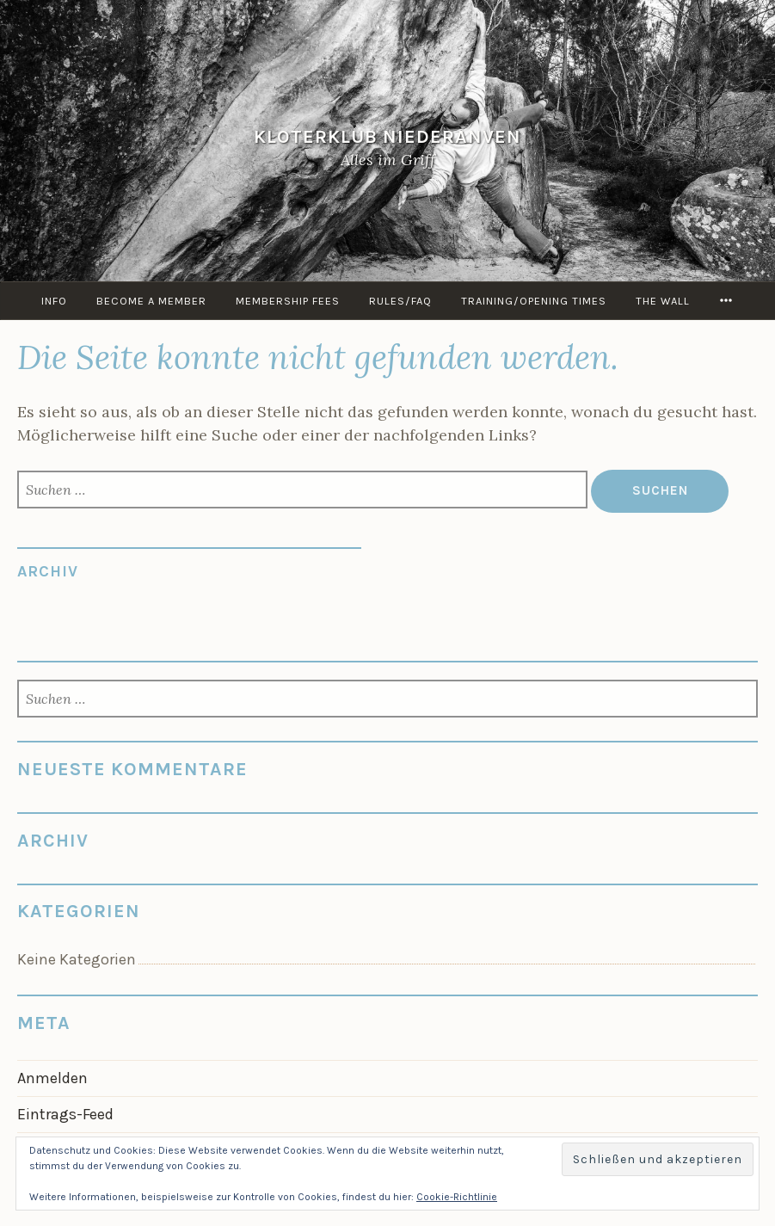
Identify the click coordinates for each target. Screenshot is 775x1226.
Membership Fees (288, 300)
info (54, 300)
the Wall (663, 300)
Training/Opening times (533, 300)
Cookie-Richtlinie (456, 1197)
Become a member (151, 300)
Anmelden (52, 1078)
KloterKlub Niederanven (387, 136)
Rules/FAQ (400, 300)
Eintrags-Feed (65, 1114)
